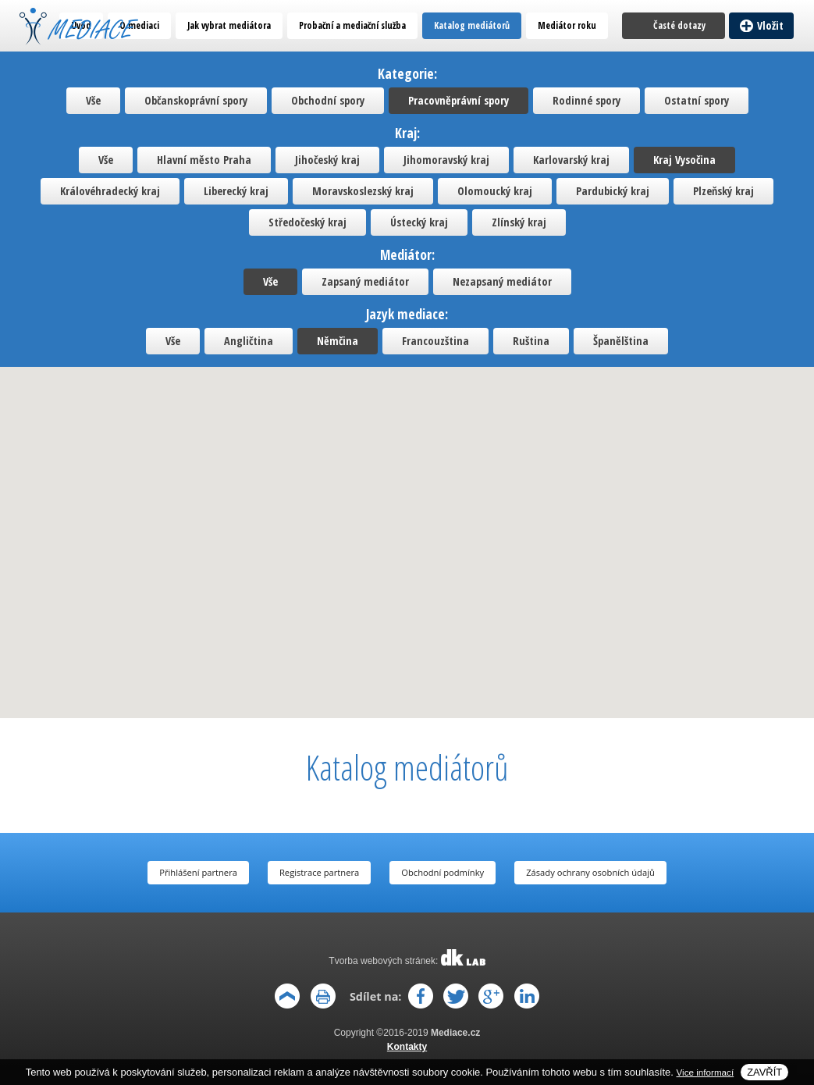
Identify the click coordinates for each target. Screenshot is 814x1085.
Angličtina (248, 340)
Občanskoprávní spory (195, 100)
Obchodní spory (327, 100)
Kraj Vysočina (684, 159)
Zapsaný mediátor (365, 281)
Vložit (771, 25)
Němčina (337, 340)
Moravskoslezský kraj (363, 190)
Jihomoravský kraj (446, 159)
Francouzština (435, 340)
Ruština (531, 340)
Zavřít (764, 1072)
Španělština (621, 340)
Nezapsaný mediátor (502, 281)
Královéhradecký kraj (110, 190)
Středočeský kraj (307, 222)
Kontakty (407, 1046)
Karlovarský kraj (571, 159)
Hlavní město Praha (204, 159)
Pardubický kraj (612, 190)
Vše (93, 100)
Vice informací (705, 1072)
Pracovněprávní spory (458, 100)
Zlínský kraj (519, 222)
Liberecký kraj (236, 190)
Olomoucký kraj (494, 190)
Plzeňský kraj (723, 190)
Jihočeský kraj (327, 159)
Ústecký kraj (419, 222)
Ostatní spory (696, 100)
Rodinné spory (586, 100)
